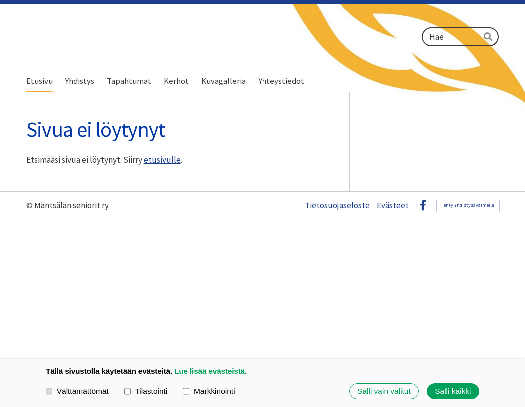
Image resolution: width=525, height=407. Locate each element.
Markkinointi (209, 391)
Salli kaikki (453, 391)
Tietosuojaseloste (337, 205)
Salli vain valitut (384, 391)
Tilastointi (146, 391)
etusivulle (162, 159)
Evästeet (393, 205)
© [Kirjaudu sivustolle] (30, 205)
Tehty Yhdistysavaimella (468, 205)
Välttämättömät (77, 391)
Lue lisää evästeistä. (210, 371)
